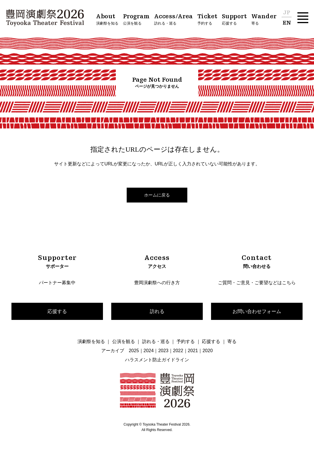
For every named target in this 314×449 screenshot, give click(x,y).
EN (287, 23)
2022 (178, 351)
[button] (302, 17)
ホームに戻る (157, 195)
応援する (57, 311)
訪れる (157, 311)
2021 (193, 351)
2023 (163, 351)
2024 (149, 351)
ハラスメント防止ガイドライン (157, 360)
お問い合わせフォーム (257, 311)
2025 (134, 351)
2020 (207, 351)
